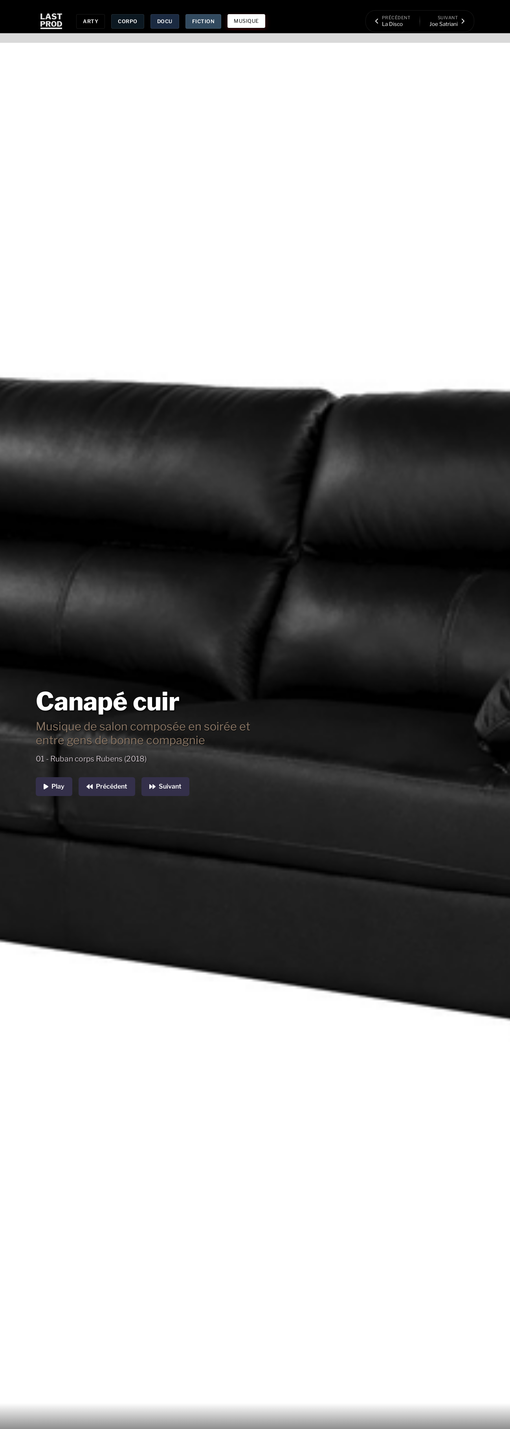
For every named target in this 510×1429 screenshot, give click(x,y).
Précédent (106, 786)
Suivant (165, 786)
